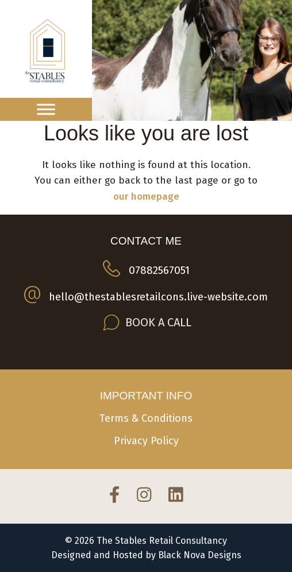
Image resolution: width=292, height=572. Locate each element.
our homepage (146, 196)
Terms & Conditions (146, 418)
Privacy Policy (146, 440)
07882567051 (159, 270)
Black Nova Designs (199, 555)
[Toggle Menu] (46, 109)
